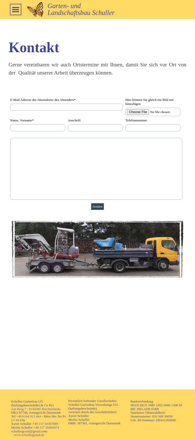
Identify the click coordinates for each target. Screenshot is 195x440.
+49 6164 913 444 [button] (28, 416)
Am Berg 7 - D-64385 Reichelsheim (35, 409)
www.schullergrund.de (29, 435)
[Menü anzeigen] (15, 9)
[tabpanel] (114, 9)
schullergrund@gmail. (26, 431)
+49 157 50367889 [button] (45, 424)
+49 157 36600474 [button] (46, 427)
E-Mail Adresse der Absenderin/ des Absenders (43, 100)
